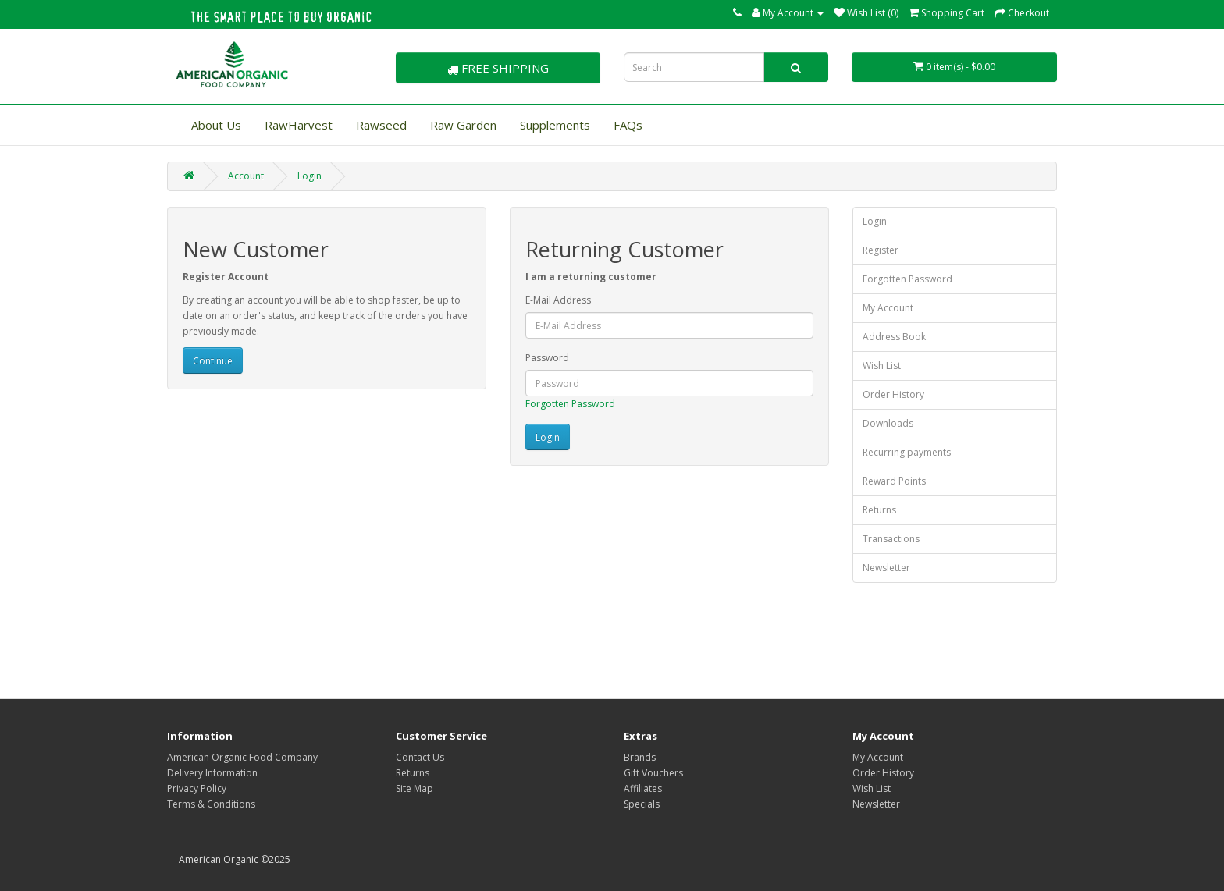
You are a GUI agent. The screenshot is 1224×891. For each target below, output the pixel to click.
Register (880, 250)
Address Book (894, 336)
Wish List (882, 365)
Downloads (888, 423)
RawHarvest (299, 125)
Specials (642, 804)
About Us (216, 125)
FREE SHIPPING (498, 68)
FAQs (628, 125)
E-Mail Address (558, 300)
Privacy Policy (196, 788)
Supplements (555, 125)
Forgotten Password (570, 403)
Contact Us (420, 757)
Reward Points (894, 481)
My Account (888, 307)
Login (309, 176)
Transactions (891, 538)
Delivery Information (212, 772)
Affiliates (643, 788)
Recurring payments (907, 452)
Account (246, 176)
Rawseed (381, 125)
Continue (213, 360)
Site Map (414, 788)
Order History (893, 394)
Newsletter (886, 567)
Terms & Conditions (211, 804)
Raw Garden (463, 125)
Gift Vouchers (653, 772)
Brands (640, 757)
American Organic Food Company (242, 757)
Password (547, 357)
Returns (879, 509)
